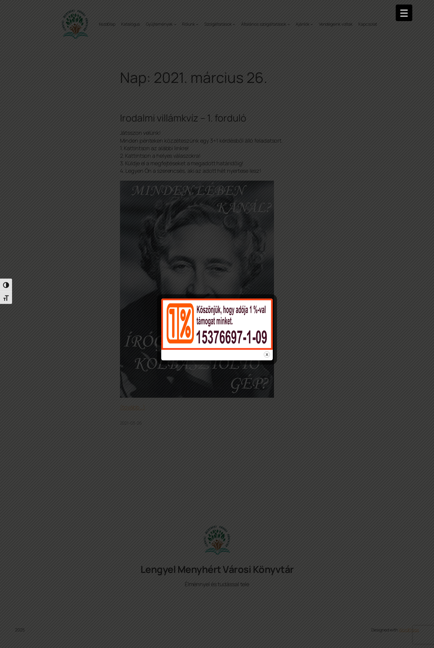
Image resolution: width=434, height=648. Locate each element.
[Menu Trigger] (404, 13)
